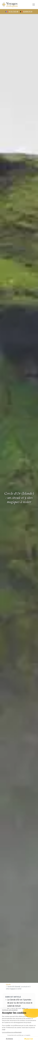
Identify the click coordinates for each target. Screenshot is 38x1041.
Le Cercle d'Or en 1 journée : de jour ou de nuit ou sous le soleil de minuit (19, 1002)
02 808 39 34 (27, 11)
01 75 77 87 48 (13, 11)
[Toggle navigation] (33, 5)
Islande (8, 984)
